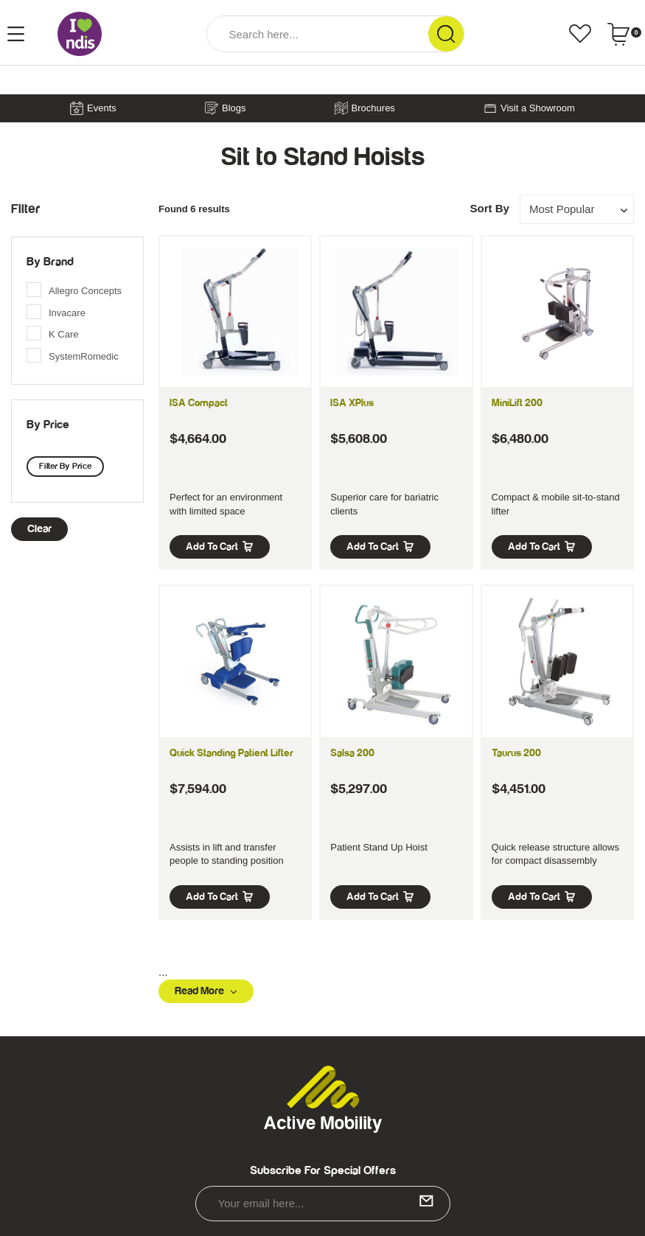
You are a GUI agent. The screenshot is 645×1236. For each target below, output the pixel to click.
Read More (206, 991)
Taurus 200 (516, 753)
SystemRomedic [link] (84, 356)
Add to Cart (220, 547)
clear (39, 529)
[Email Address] (322, 1203)
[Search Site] (446, 34)
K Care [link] (63, 334)
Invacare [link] (67, 312)
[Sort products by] (576, 209)
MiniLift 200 (517, 403)
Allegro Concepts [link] (85, 290)
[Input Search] (317, 34)
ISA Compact (199, 403)
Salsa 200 (352, 753)
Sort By (489, 208)
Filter (25, 209)
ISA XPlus (352, 403)
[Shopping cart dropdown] (624, 33)
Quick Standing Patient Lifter (231, 753)
